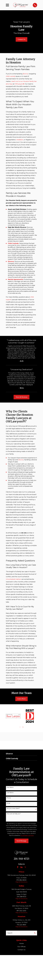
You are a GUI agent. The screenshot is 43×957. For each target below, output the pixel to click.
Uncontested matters (13, 579)
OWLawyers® (19, 84)
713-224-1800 (21, 925)
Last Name (10, 792)
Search (9, 933)
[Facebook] (18, 867)
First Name (10, 787)
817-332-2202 (21, 911)
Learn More (21, 699)
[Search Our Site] (35, 933)
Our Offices (21, 946)
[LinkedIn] (21, 867)
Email (8, 803)
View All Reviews (21, 397)
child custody (10, 76)
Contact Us (21, 39)
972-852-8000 (21, 880)
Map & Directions (21, 882)
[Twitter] (25, 867)
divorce (25, 74)
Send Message (21, 841)
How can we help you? (14, 814)
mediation (19, 140)
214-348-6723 (21, 858)
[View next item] (23, 727)
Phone (9, 798)
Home (21, 943)
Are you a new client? (13, 808)
